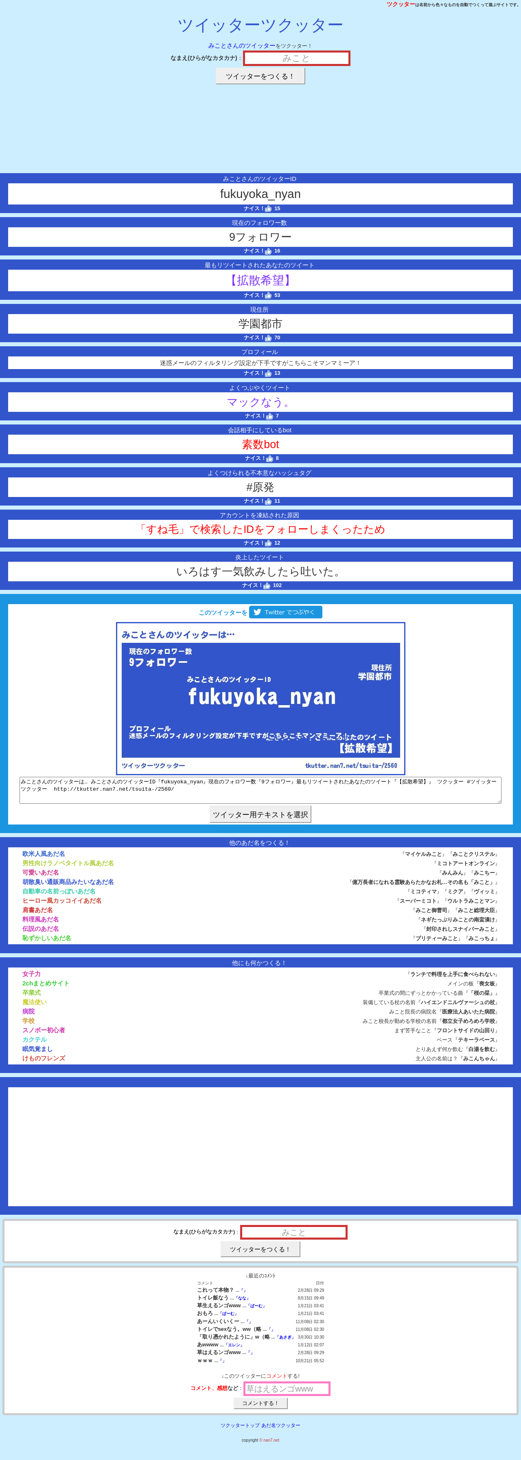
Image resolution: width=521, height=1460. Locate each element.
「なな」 (242, 1303)
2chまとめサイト (46, 988)
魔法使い (34, 1006)
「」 (243, 1295)
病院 (28, 1016)
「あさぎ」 (285, 1342)
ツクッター (401, 4)
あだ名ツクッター (280, 1430)
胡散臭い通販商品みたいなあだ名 (68, 886)
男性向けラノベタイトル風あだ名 (68, 867)
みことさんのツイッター (242, 45)
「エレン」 (234, 1350)
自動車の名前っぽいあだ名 (59, 896)
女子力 (31, 978)
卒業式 (31, 997)
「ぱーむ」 (256, 1310)
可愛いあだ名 (40, 877)
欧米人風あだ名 (43, 858)
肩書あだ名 (37, 914)
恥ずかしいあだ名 (46, 942)
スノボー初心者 (43, 1034)
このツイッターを (260, 612)
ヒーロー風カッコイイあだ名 (62, 905)
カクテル (34, 1044)
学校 (28, 1025)
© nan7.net (269, 1445)
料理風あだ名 (40, 924)
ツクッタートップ (240, 1430)
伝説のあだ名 (40, 933)
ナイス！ (258, 208)
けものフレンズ (43, 1063)
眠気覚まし (37, 1053)
